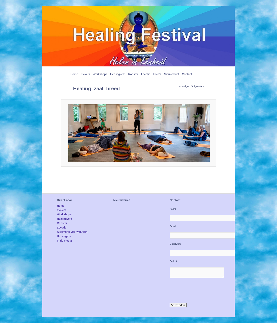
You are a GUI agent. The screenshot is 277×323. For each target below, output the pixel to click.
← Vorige (184, 86)
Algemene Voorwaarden (72, 231)
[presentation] (199, 290)
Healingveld (117, 74)
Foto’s (157, 74)
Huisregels (64, 236)
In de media (64, 240)
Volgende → (198, 86)
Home (74, 74)
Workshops (100, 74)
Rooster (133, 74)
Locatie (145, 74)
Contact (187, 74)
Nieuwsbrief (171, 74)
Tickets (85, 74)
